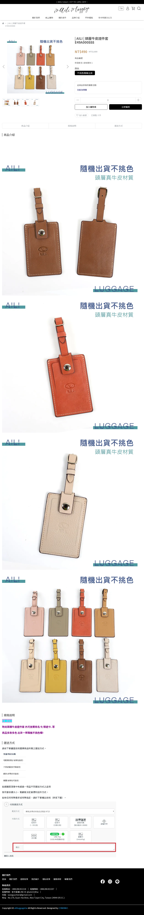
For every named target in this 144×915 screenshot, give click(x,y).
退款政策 (24, 879)
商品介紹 (25, 125)
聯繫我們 (68, 879)
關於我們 (36, 17)
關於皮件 (62, 17)
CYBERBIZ (63, 908)
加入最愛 (81, 115)
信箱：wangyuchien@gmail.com (17, 894)
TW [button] (121, 8)
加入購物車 (91, 106)
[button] (67, 66)
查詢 (4, 879)
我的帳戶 (35, 879)
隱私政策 (46, 879)
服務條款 (57, 879)
